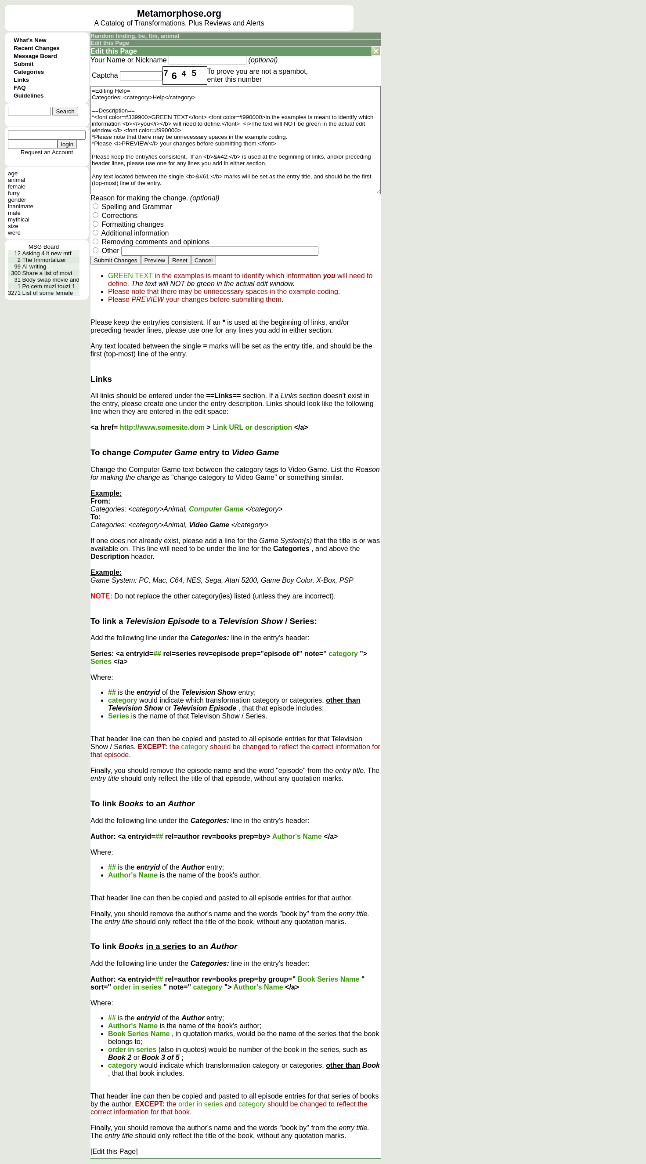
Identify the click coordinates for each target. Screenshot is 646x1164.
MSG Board (44, 246)
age (13, 173)
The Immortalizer (44, 260)
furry (14, 193)
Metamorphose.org (179, 13)
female (16, 186)
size (13, 226)
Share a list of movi (47, 273)
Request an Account (47, 152)
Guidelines (28, 95)
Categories (29, 72)
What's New (30, 40)
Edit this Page (109, 43)
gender (17, 199)
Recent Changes (36, 48)
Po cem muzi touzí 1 (49, 286)
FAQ (19, 87)
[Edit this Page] (114, 1151)
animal (16, 180)
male (14, 213)
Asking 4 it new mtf (47, 253)
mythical (18, 219)
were (14, 232)
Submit (23, 64)
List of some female (47, 293)
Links (21, 79)
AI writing (34, 266)
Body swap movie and (50, 279)
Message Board (35, 56)
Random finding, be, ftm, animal (134, 36)
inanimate (20, 206)
